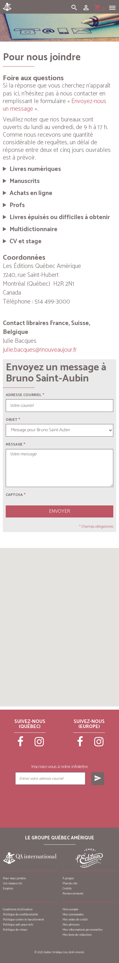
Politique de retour (15, 929)
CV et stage (26, 241)
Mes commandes (73, 914)
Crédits (67, 888)
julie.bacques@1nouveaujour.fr (40, 350)
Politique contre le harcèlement (23, 919)
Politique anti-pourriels (18, 924)
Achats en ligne (31, 193)
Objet (11, 419)
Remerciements (73, 893)
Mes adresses (71, 924)
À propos (68, 878)
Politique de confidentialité (20, 914)
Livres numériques (35, 169)
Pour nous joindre (14, 878)
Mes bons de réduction (77, 934)
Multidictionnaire (33, 229)
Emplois (8, 888)
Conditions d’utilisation (17, 909)
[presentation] (59, 800)
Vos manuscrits (12, 883)
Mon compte (70, 909)
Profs (17, 205)
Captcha (15, 495)
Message (14, 444)
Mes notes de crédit (75, 919)
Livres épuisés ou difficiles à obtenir (60, 217)
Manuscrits (25, 181)
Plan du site (70, 883)
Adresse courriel (24, 395)
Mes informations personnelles (82, 929)
